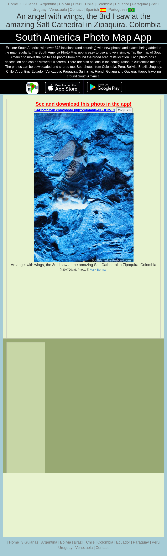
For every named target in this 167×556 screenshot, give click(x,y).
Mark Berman (98, 269)
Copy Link (124, 110)
